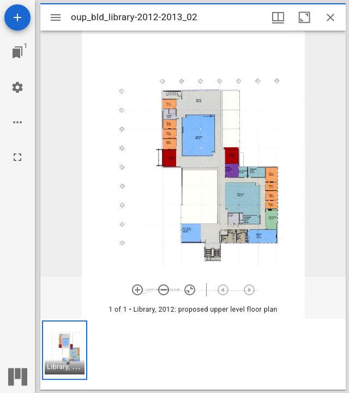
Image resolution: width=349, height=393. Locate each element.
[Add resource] (17, 17)
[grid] (193, 354)
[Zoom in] (137, 290)
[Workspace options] (17, 122)
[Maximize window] (304, 17)
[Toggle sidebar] (56, 17)
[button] (65, 350)
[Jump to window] (17, 52)
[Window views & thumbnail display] (278, 17)
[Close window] (330, 17)
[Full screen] (17, 157)
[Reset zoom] (190, 290)
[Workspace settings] (17, 87)
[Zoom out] (164, 290)
